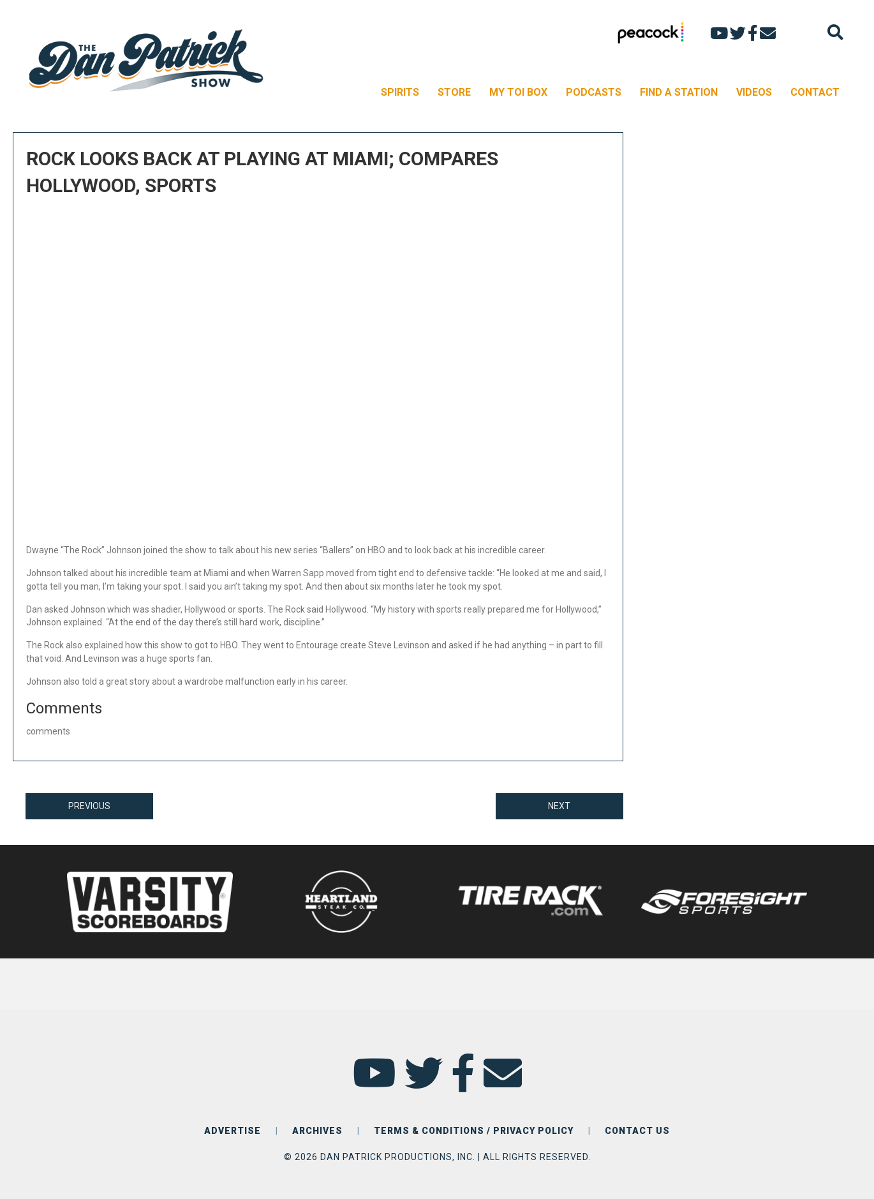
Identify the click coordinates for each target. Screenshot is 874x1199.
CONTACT (815, 92)
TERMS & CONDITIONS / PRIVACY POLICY (474, 1131)
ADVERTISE (232, 1131)
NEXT (559, 806)
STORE (454, 92)
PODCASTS (593, 92)
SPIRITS (400, 92)
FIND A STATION (679, 92)
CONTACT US (637, 1131)
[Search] (835, 32)
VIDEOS (754, 92)
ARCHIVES (317, 1131)
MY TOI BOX (518, 92)
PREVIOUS (89, 806)
